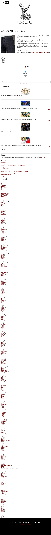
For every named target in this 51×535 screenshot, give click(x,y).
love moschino (3, 351)
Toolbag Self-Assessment (5, 176)
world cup (2, 510)
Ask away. (18, 151)
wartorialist (3, 501)
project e (2, 408)
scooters (2, 431)
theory (2, 467)
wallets (2, 499)
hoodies (2, 320)
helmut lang (3, 315)
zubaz (2, 517)
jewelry (2, 331)
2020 (1, 183)
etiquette (2, 279)
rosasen (2, 423)
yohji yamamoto (3, 513)
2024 (1, 184)
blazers (2, 221)
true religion (3, 483)
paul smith (2, 400)
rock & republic (3, 420)
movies (2, 375)
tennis (2, 463)
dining (2, 269)
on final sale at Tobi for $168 (34, 49)
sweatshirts (3, 457)
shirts (2, 437)
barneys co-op (3, 210)
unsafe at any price (4, 494)
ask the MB (19, 55)
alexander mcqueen (4, 194)
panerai (2, 397)
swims (2, 458)
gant (1, 299)
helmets (2, 314)
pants (2, 398)
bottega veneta (3, 229)
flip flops (2, 292)
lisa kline (2, 348)
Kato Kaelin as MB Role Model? (7, 107)
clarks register (3, 247)
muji (1, 377)
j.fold (2, 326)
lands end (2, 340)
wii (1, 507)
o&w (1, 386)
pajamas (2, 394)
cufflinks (2, 264)
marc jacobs (3, 358)
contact (2, 254)
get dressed (3, 300)
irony (2, 323)
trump (2, 484)
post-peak (2, 405)
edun (2, 277)
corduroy (2, 259)
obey (1, 389)
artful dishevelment (4, 201)
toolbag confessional (4, 478)
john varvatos (3, 333)
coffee (2, 249)
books (2, 226)
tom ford (2, 475)
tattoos (2, 462)
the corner (3, 464)
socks (2, 444)
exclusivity (3, 282)
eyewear (2, 283)
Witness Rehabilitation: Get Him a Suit (8, 131)
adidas (2, 191)
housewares (3, 321)
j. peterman (3, 324)
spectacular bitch (4, 446)
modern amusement (4, 371)
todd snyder (3, 473)
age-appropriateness (4, 193)
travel (2, 481)
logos (2, 349)
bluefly (2, 222)
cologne (2, 252)
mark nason (3, 359)
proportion (3, 409)
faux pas (2, 285)
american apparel (4, 198)
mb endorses (3, 365)
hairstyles (2, 309)
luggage (2, 352)
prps (1, 410)
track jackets (3, 479)
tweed (2, 488)
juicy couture (3, 335)
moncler (2, 372)
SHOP (6, 2)
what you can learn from (5, 505)
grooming (2, 307)
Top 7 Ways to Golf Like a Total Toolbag (8, 173)
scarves (2, 430)
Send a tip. (43, 157)
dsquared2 (3, 274)
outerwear (3, 392)
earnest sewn (3, 275)
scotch (2, 432)
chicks (2, 243)
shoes (2, 438)
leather (2, 345)
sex (1, 435)
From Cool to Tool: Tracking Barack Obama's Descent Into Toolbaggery (13, 165)
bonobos (2, 225)
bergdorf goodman (4, 217)
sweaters (2, 455)
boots (2, 227)
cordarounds (3, 258)
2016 (1, 182)
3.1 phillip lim (3, 185)
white (2, 506)
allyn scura (3, 197)
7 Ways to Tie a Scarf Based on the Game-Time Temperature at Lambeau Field (14, 171)
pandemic (2, 396)
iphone (2, 322)
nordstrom (3, 385)
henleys (2, 316)
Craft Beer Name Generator (6, 174)
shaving (2, 436)
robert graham (3, 419)
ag (1, 192)
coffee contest (3, 250)
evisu (2, 281)
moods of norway (4, 373)
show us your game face (5, 440)
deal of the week (4, 266)
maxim (2, 362)
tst (1, 485)
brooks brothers (3, 232)
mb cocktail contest (4, 364)
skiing (2, 55)
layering (2, 344)
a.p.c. (1, 189)
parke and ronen (4, 399)
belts (2, 215)
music (2, 378)
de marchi (2, 265)
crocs (2, 263)
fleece (2, 290)
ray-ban (2, 415)
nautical (2, 381)
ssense (2, 449)
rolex (2, 422)
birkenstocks (3, 220)
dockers (2, 270)
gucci (2, 308)
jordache (2, 334)
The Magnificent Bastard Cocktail (7, 167)
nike (1, 383)
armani (2, 200)
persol (2, 402)
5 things (2, 186)
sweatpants (3, 456)
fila (1, 288)
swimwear (2, 459)
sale (1, 426)
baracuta (2, 208)
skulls (2, 442)
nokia (2, 384)
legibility (2, 346)
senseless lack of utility (5, 434)
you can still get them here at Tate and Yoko (40, 52)
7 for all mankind (4, 187)
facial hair (2, 284)
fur (1, 298)
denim (8, 55)
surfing (2, 454)
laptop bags (3, 343)
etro (1, 280)
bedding (2, 211)
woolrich (2, 509)
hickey (2, 318)
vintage (2, 497)
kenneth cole (3, 337)
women (2, 508)
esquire (2, 278)
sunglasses (3, 453)
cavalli (2, 240)
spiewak (2, 447)
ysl (1, 515)
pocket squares (3, 404)
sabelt (2, 425)
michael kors (3, 367)
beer (1, 212)
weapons (2, 503)
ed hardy (2, 276)
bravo (2, 231)
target (2, 461)
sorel (2, 445)
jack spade (2, 327)
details (2, 268)
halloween (2, 310)
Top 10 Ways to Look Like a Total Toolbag (8, 164)
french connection (4, 296)
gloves (2, 304)
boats (2, 224)
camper (2, 235)
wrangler (2, 511)
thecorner (2, 466)
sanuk (2, 429)
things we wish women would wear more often (9, 468)
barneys (2, 209)
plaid (1, 403)
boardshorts (3, 223)
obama (2, 388)
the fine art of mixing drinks (6, 465)
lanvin (2, 341)
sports (2, 448)
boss (1, 228)
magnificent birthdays (5, 355)
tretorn (2, 482)
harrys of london (4, 311)
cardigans (2, 237)
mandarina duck (3, 357)
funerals (2, 297)
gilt (1, 302)
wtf (1, 512)
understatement (4, 491)
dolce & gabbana (4, 272)
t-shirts (2, 460)
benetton (2, 216)
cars (1, 238)
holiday (2, 319)
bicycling (2, 219)
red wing (2, 416)
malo (1, 356)
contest (2, 255)
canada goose (3, 236)
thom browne (3, 469)
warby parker (3, 500)
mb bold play (3, 363)
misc (1, 369)
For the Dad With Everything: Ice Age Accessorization (11, 95)
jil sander (2, 332)
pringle (2, 407)
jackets (2, 328)
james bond (3, 329)
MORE (49, 109)
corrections (3, 260)
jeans (5, 55)
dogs (1, 271)
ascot (2, 202)
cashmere (2, 239)
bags (1, 205)
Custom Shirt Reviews (5, 168)
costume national (4, 262)
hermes (2, 317)
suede (2, 451)
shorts (2, 439)
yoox (2, 514)
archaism (2, 199)
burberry (2, 233)
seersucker (3, 433)
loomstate (2, 350)
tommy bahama (3, 476)
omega (2, 390)
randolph (2, 414)
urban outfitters (4, 495)
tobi (1, 472)
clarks (2, 246)
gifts (1, 301)
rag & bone (3, 412)
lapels (2, 342)
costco (2, 261)
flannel (2, 289)
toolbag (2, 477)
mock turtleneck (4, 370)
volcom (2, 498)
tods (1, 474)
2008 (1, 181)
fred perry (2, 295)
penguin (2, 401)
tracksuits (2, 480)
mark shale (3, 360)
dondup (2, 273)
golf (1, 305)
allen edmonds (3, 195)
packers (2, 393)
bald (1, 206)
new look (2, 382)
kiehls (2, 338)
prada (2, 406)
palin (1, 395)
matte (2, 361)
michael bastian (3, 366)
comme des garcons (4, 253)
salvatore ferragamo (4, 427)
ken (1, 336)
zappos (2, 516)
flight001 (2, 291)
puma (2, 411)
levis (1, 347)
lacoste (2, 339)
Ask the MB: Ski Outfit (13, 31)
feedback (2, 287)
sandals (2, 428)
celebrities (2, 241)
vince (2, 496)
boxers (2, 230)
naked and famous (13, 55)
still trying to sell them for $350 (29, 49)
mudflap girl (3, 376)
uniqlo (2, 493)
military (2, 368)
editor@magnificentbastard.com (27, 83)
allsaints (2, 196)
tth (1, 486)
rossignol (2, 424)
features (2, 286)
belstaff (2, 213)
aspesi (2, 204)
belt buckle (3, 214)
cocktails (2, 248)
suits (2, 452)
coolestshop (3, 257)
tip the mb (2, 471)
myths (2, 379)
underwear (3, 492)
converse (2, 256)
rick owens (3, 418)
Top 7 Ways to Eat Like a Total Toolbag (7, 170)
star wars (2, 450)
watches (2, 502)
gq (1, 306)
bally (1, 207)
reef (1, 417)
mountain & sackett (4, 374)
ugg (1, 489)
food (2, 293)
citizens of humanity (4, 245)
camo (2, 234)
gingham (2, 303)
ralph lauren (3, 413)
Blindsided (3, 118)
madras (2, 354)
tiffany (2, 470)
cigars (2, 244)
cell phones (3, 242)
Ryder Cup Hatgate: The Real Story (8, 144)
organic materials (4, 391)
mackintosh (3, 353)
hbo (1, 313)
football (2, 294)
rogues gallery (3, 421)
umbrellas (2, 490)
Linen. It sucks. (3, 162)
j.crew (2, 325)
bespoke (2, 218)
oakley (2, 387)
